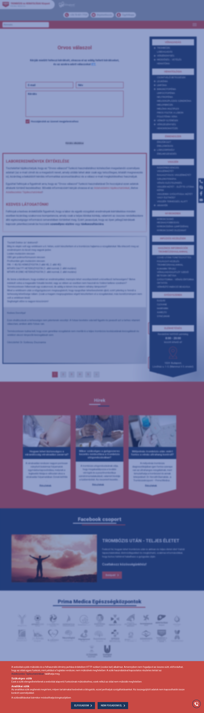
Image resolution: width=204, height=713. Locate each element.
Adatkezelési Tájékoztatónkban (27, 674)
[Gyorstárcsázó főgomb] (196, 704)
